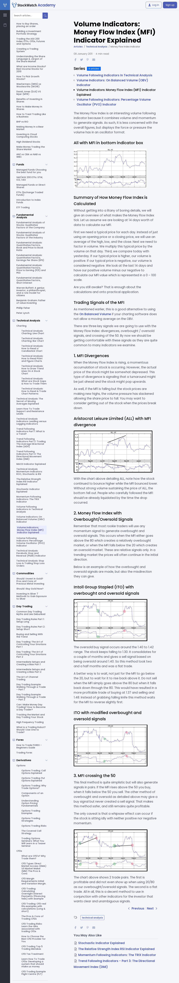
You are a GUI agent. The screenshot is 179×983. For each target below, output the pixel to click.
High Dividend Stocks (28, 142)
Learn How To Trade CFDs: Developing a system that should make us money (33, 963)
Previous (136, 908)
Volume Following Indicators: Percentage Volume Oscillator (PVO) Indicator (30, 542)
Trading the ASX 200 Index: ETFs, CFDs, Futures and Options (30, 41)
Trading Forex (24, 752)
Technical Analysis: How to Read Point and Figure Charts (32, 358)
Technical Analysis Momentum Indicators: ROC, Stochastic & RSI (29, 471)
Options (21, 765)
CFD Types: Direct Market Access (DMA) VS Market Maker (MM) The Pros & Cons (33, 868)
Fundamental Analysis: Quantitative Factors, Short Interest (29, 280)
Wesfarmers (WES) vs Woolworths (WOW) (28, 85)
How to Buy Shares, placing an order (27, 24)
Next (152, 908)
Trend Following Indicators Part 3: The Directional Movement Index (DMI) (29, 455)
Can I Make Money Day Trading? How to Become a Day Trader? (30, 707)
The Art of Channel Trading (27, 678)
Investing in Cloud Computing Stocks (27, 135)
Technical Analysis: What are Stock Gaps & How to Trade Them (34, 381)
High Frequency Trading (30, 722)
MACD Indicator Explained (31, 464)
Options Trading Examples (30, 812)
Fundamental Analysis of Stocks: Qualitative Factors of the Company (30, 225)
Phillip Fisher (23, 308)
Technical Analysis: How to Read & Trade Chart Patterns (33, 391)
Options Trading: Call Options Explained (33, 771)
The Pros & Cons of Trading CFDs (32, 917)
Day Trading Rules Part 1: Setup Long (30, 620)
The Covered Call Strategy (31, 832)
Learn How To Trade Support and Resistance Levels (30, 411)
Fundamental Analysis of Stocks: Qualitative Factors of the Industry (30, 235)
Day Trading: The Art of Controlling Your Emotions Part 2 (31, 654)
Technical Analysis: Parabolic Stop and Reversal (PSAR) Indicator (31, 553)
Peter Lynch (22, 313)
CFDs (19, 851)
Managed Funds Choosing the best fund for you (31, 171)
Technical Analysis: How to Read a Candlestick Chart (32, 348)
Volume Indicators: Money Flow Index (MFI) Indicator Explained (30, 530)
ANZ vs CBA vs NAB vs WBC (28, 155)
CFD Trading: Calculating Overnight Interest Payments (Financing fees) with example (33, 893)
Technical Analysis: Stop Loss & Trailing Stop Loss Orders (30, 563)
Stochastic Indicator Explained (28, 490)
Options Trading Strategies (30, 819)
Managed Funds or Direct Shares (30, 186)
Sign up (170, 5)
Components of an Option (32, 794)
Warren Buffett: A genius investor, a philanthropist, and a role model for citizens (31, 292)
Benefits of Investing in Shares (29, 100)
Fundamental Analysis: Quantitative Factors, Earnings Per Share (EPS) (30, 257)
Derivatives (23, 760)
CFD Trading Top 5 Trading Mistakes (32, 947)
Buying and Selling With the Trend (29, 635)
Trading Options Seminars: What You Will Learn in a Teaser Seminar (33, 842)
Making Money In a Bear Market (30, 127)
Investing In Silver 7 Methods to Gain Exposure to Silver (31, 596)
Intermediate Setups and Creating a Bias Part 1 (30, 663)
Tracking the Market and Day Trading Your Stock (30, 715)
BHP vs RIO (22, 121)
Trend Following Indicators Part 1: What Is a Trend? (30, 431)
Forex (20, 740)
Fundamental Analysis (25, 216)
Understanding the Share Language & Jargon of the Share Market (30, 59)
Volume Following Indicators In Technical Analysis (29, 509)
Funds (20, 164)
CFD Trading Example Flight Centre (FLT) (33, 972)
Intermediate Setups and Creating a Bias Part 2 (30, 670)
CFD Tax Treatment (32, 954)
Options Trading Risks (33, 826)
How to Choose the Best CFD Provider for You (33, 939)
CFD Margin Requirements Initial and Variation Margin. (33, 881)
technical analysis (92, 917)
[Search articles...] (28, 16)
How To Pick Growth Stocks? (27, 77)
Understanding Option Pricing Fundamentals (30, 803)
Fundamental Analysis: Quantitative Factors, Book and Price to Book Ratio (29, 246)
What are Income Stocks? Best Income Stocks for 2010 (31, 69)
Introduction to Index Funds (28, 201)
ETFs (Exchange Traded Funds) (29, 193)
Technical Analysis (28, 320)
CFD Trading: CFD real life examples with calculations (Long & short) (33, 907)
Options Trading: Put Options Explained (33, 779)
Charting (21, 326)
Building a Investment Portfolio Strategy (28, 32)
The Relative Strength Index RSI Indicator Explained (28, 481)
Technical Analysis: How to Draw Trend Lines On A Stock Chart (32, 370)
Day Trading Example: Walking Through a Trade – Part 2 (31, 697)
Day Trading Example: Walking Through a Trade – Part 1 (31, 687)
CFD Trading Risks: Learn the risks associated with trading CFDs (31, 928)
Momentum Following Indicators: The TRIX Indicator (28, 499)
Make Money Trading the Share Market (30, 148)
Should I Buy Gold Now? (29, 588)
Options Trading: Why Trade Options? (33, 786)
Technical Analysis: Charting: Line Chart (32, 332)
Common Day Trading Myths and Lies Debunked (30, 612)
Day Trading (24, 606)
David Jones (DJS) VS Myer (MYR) (28, 92)
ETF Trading (23, 207)
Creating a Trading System (27, 50)
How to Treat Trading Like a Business (31, 115)
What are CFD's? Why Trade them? (33, 857)
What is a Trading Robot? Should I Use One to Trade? (31, 729)
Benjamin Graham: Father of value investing (30, 301)
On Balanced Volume (95, 314)
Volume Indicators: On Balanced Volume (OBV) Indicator (30, 519)
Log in (153, 5)
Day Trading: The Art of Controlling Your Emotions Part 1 (31, 644)
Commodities (25, 573)
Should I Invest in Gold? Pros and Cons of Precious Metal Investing (30, 581)
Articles (78, 46)
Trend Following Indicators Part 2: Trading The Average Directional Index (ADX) (31, 443)
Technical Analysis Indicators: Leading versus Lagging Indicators (31, 421)
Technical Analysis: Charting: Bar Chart (32, 339)
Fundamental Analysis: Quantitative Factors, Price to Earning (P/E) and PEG (31, 269)
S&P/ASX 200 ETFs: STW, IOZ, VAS (29, 178)
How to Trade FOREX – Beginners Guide (29, 746)
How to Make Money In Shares (29, 107)
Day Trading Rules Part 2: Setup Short (30, 627)
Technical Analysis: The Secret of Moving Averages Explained (29, 401)
